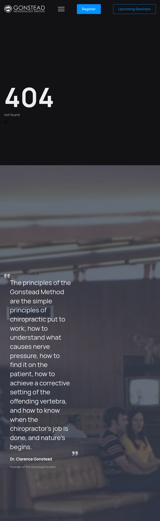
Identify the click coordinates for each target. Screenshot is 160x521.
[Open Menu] (61, 9)
